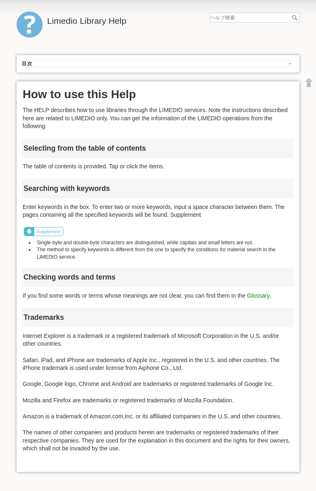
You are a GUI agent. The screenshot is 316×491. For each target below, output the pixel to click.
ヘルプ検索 (296, 18)
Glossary (258, 295)
